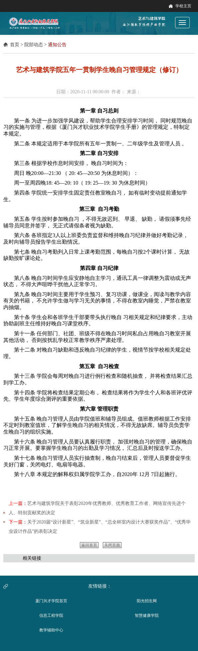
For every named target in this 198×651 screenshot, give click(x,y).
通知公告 (57, 44)
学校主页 (183, 6)
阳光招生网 (147, 601)
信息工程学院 (51, 615)
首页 (14, 44)
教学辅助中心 (51, 630)
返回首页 (89, 545)
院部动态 (33, 44)
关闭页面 (112, 545)
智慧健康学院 (147, 615)
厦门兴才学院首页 (51, 601)
